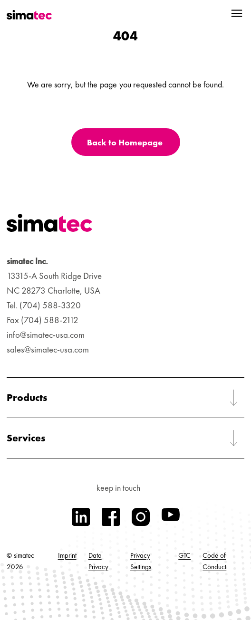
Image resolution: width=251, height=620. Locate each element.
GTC (184, 555)
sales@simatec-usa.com (48, 349)
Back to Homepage (125, 142)
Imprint (67, 555)
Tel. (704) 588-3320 (44, 305)
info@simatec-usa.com (46, 335)
